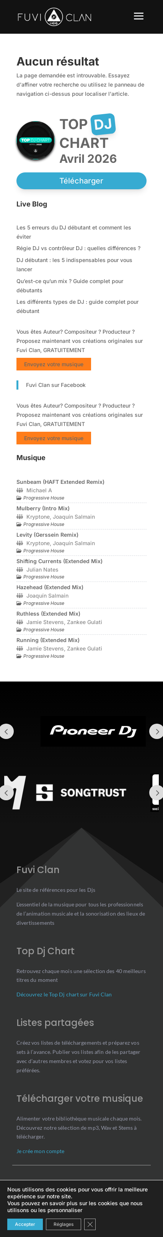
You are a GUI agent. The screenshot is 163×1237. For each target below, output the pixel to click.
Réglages (63, 1224)
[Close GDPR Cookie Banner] (90, 1224)
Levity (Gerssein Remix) (47, 534)
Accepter (25, 1224)
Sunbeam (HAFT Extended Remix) (60, 481)
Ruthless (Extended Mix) (48, 613)
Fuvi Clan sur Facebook (56, 385)
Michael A (39, 490)
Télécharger (81, 180)
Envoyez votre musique (53, 364)
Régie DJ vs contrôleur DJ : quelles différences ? (78, 248)
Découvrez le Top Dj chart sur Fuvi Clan (64, 994)
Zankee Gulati (84, 622)
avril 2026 (88, 158)
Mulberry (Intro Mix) (43, 508)
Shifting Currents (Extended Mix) (59, 561)
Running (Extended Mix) (48, 640)
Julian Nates (42, 569)
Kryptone (38, 516)
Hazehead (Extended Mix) (49, 587)
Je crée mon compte (40, 1151)
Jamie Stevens (45, 622)
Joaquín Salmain (74, 516)
